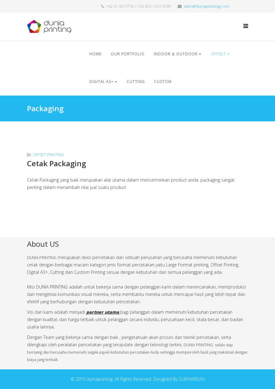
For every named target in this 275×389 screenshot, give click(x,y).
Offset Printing (48, 154)
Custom (163, 81)
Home (95, 54)
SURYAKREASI (192, 379)
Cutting (136, 81)
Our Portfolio (128, 54)
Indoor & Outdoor (176, 54)
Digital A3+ (102, 81)
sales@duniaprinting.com (206, 6)
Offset (218, 54)
